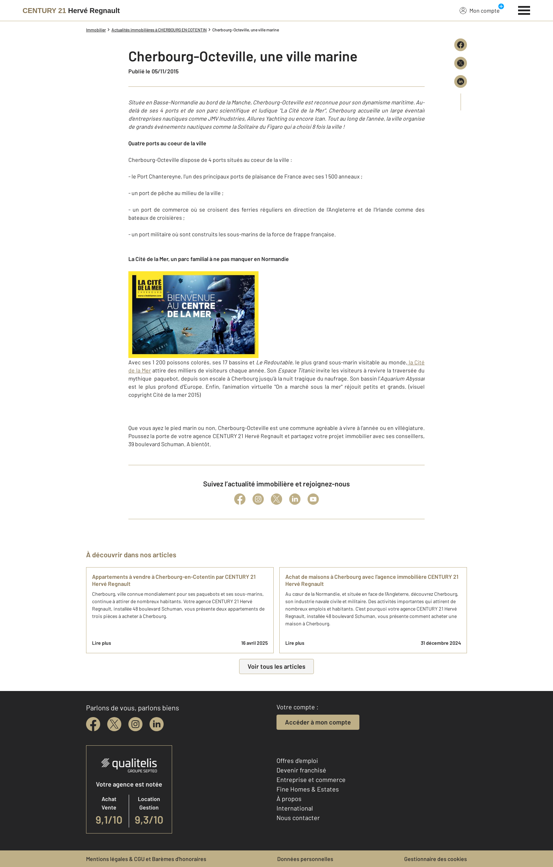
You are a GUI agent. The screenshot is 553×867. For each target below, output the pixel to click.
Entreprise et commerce (311, 779)
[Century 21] (71, 10)
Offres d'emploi (297, 760)
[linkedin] (157, 724)
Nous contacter (298, 817)
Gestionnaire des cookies (435, 858)
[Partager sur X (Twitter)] (460, 63)
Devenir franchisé (301, 770)
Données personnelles (305, 858)
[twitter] (114, 724)
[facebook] (93, 724)
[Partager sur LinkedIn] (460, 81)
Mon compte (480, 10)
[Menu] (524, 9)
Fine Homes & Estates (307, 789)
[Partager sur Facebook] (460, 44)
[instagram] (135, 724)
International (294, 808)
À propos (289, 798)
